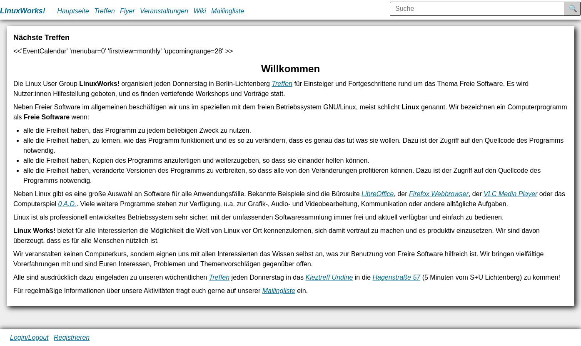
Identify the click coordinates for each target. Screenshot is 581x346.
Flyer (127, 11)
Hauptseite (73, 11)
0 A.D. (67, 203)
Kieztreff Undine (329, 277)
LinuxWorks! (22, 11)
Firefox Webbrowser (439, 193)
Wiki (199, 11)
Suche (579, 8)
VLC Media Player (510, 193)
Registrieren (72, 337)
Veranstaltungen (164, 11)
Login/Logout (29, 337)
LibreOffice (378, 193)
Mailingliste (227, 11)
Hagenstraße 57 (396, 277)
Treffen (104, 11)
